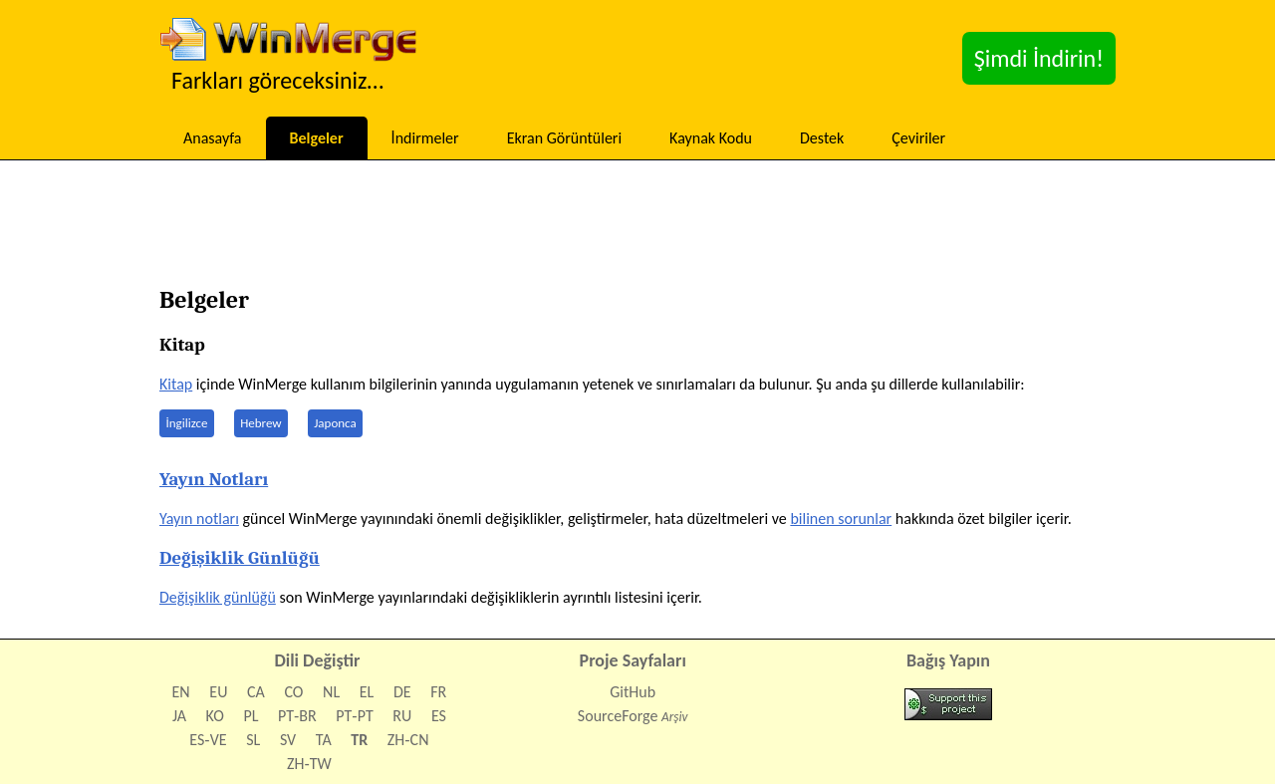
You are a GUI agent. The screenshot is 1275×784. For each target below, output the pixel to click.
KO (215, 715)
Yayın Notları (213, 479)
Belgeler (317, 138)
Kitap (175, 384)
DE (402, 691)
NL (331, 691)
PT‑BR (297, 715)
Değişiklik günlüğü (217, 597)
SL (253, 739)
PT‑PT (354, 715)
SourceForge (618, 715)
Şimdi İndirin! (1039, 58)
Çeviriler (918, 138)
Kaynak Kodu (710, 138)
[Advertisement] (637, 229)
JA (179, 715)
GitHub (632, 691)
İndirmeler (425, 138)
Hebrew (260, 422)
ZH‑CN (408, 739)
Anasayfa (212, 138)
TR (359, 739)
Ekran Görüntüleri (564, 138)
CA (256, 691)
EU (218, 691)
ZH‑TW (309, 763)
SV (288, 739)
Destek (822, 138)
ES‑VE (207, 739)
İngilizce (187, 422)
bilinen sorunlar (841, 518)
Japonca (335, 422)
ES (438, 715)
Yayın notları (199, 518)
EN (181, 691)
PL (250, 715)
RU (401, 715)
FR (438, 691)
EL (367, 691)
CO (293, 691)
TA (324, 739)
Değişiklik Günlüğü (239, 558)
